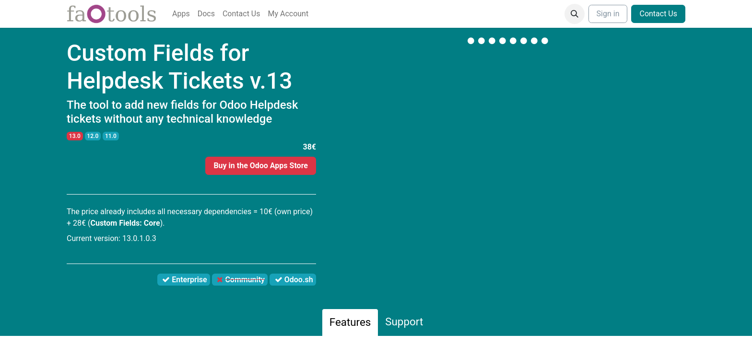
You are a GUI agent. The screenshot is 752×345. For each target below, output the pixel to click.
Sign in (608, 13)
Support (404, 321)
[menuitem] (181, 13)
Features (350, 322)
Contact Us (658, 13)
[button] (574, 14)
